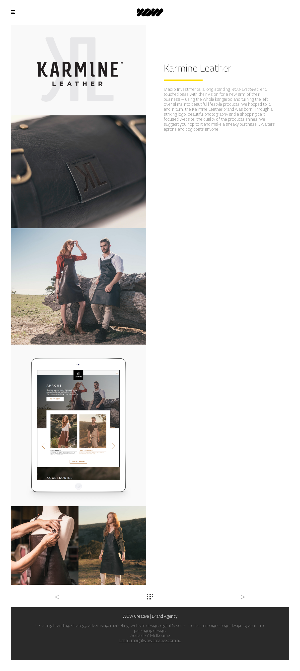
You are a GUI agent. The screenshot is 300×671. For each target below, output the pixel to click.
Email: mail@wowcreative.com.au (150, 640)
